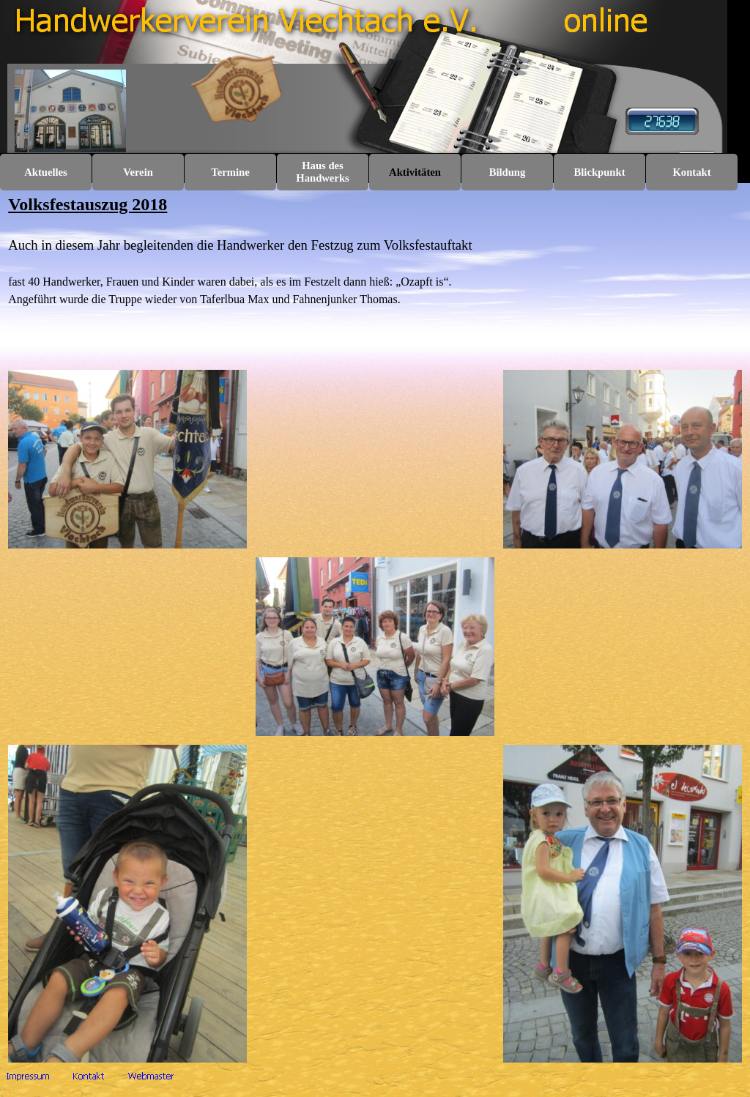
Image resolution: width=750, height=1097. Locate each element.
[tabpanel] (375, 276)
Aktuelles (45, 172)
